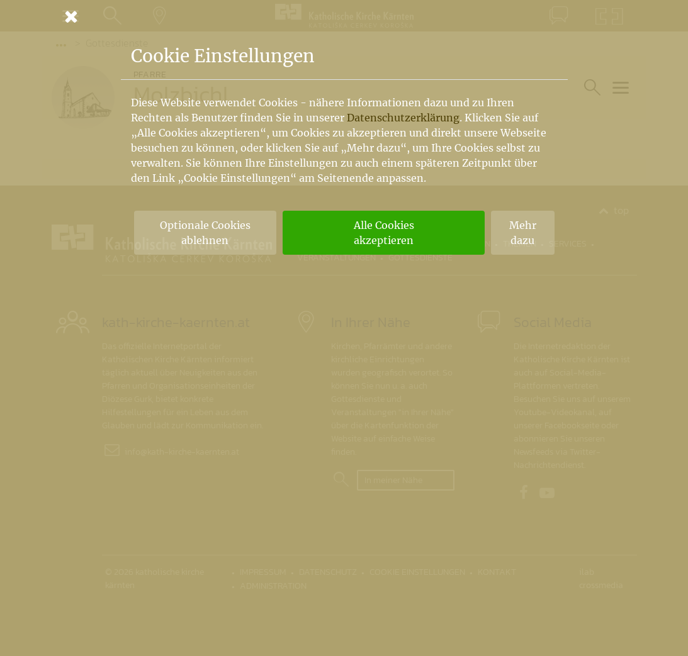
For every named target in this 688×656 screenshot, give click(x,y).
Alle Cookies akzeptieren (384, 233)
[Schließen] (344, 16)
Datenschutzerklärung (403, 117)
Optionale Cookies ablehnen (205, 233)
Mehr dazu (522, 233)
